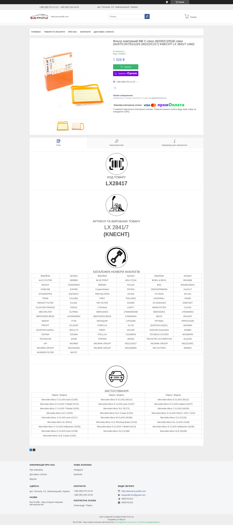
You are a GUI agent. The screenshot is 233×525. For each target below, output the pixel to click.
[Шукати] (147, 16)
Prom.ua (130, 517)
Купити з (127, 73)
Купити (127, 67)
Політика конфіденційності (149, 522)
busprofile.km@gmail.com (133, 495)
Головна (36, 32)
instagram (78, 470)
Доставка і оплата (104, 32)
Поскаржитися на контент (126, 522)
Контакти (85, 32)
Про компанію (36, 470)
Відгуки (33, 479)
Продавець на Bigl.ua (116, 519)
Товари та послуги (54, 32)
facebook (78, 474)
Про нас (72, 32)
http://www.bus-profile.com (134, 491)
